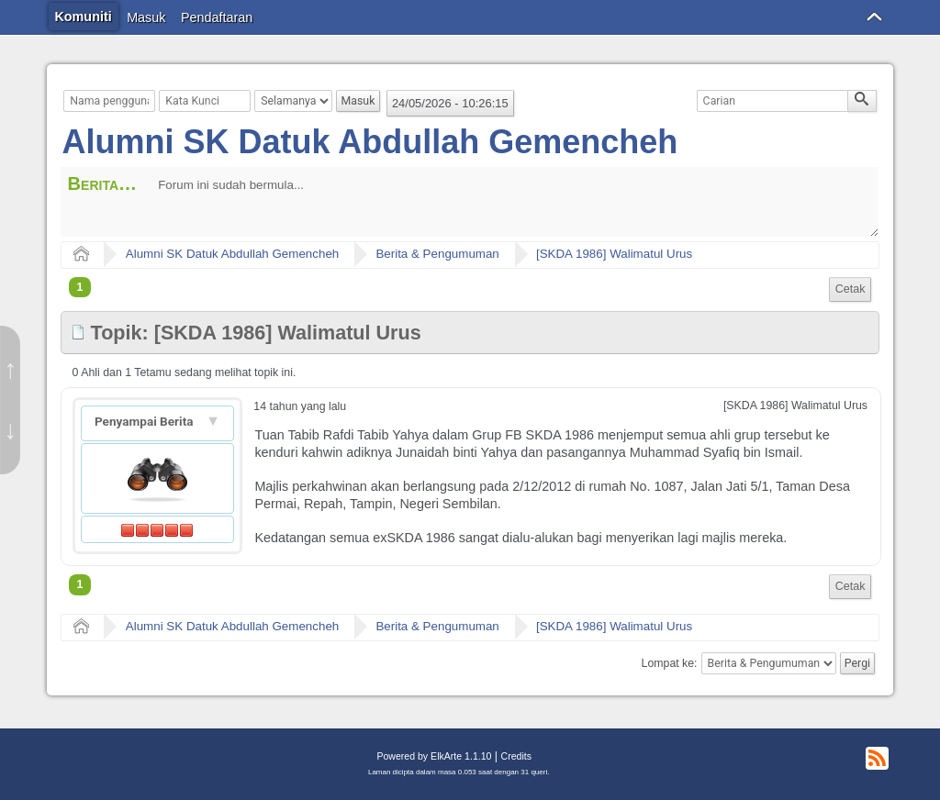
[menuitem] (850, 289)
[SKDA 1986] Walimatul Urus (614, 254)
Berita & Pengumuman (436, 254)
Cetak (850, 289)
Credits (516, 755)
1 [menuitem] (80, 287)
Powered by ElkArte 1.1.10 (433, 755)
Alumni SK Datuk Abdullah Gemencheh (370, 142)
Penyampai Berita (145, 421)
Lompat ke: (670, 663)
